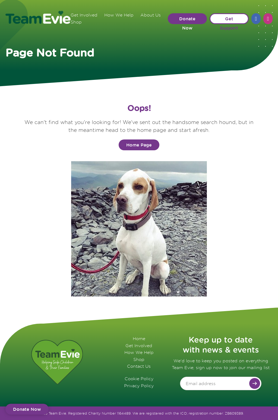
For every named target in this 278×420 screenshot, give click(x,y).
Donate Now (187, 20)
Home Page (139, 145)
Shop (76, 22)
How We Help (119, 15)
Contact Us (139, 366)
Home (139, 338)
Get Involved (84, 15)
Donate (27, 409)
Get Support (229, 20)
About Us (150, 15)
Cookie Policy (139, 378)
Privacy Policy (139, 385)
